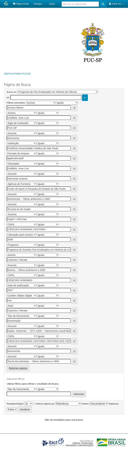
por (8, 97)
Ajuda (51, 4)
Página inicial (20, 3)
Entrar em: (116, 3)
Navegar (39, 4)
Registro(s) (113, 404)
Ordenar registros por (45, 404)
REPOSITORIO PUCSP (17, 73)
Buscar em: (12, 92)
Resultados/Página (15, 404)
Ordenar (85, 404)
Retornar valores (18, 368)
